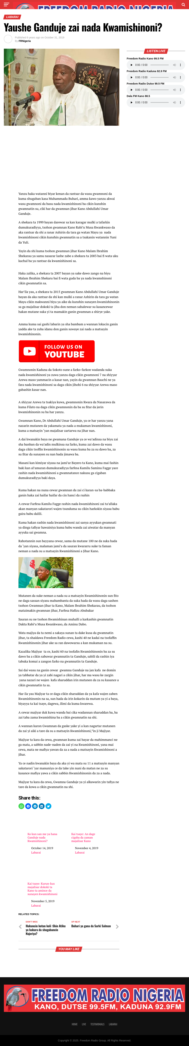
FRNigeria (25, 41)
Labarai (36, 852)
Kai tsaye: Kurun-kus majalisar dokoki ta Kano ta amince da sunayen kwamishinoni (43, 879)
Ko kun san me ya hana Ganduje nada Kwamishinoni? (43, 828)
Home (75, 1024)
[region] (69, 160)
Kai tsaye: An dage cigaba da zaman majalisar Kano (87, 828)
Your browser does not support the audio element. (156, 65)
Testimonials (97, 1024)
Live (84, 1024)
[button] (21, 806)
